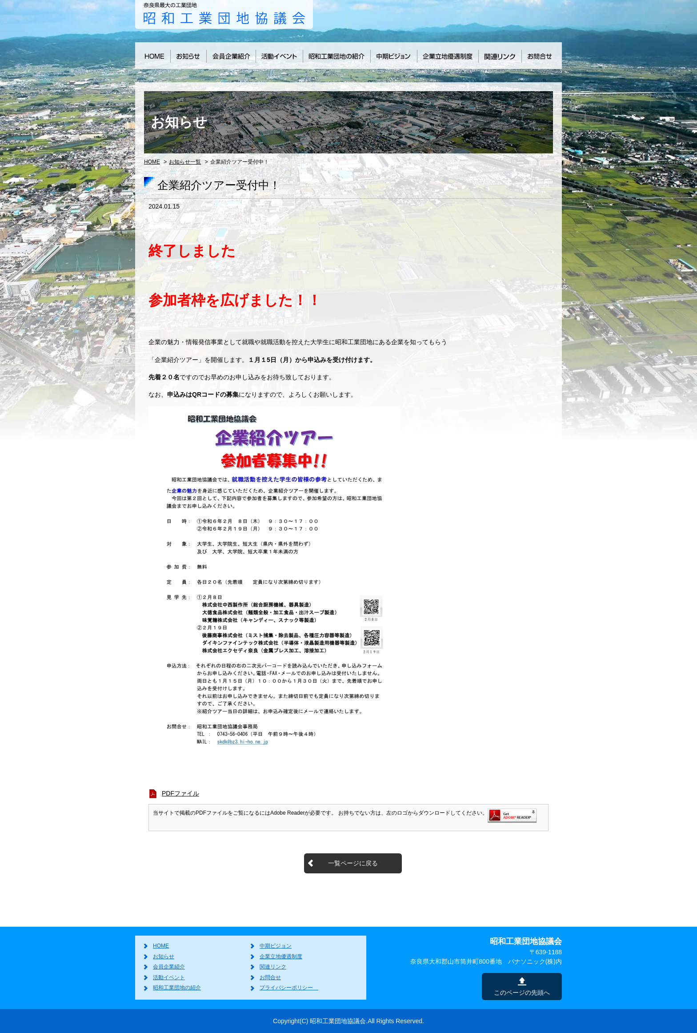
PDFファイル (180, 793)
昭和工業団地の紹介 (177, 988)
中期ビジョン (276, 946)
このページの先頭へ (522, 992)
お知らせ (163, 956)
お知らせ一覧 (185, 162)
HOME (152, 162)
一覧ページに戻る (353, 863)
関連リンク (273, 967)
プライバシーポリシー (289, 988)
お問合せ (270, 977)
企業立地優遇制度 (281, 956)
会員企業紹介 (169, 967)
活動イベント (169, 977)
